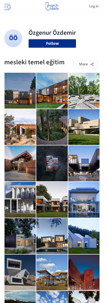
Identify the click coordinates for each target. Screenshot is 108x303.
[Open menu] (7, 6)
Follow (52, 43)
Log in (94, 6)
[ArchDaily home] (52, 6)
